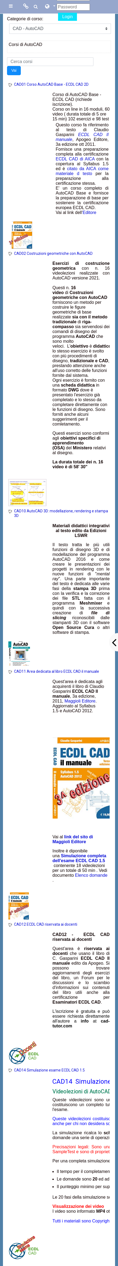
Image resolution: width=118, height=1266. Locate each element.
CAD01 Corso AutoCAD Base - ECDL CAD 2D (51, 84)
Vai (13, 70)
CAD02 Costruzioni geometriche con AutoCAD (53, 253)
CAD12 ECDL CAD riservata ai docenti (45, 924)
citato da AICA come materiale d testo (82, 171)
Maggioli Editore (80, 701)
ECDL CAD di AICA (75, 159)
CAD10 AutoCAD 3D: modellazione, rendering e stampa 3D (61, 513)
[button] (50, 6)
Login (67, 16)
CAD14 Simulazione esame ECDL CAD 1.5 (49, 1070)
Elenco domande (91, 875)
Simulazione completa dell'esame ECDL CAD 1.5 (79, 858)
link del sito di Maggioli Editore (72, 839)
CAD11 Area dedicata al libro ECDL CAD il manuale (56, 671)
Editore (89, 212)
